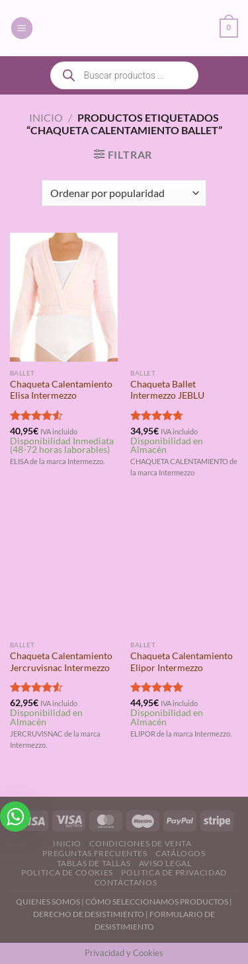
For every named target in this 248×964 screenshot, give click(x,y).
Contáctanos (126, 882)
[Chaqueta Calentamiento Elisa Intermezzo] (64, 297)
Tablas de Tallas (94, 863)
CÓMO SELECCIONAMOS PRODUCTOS (156, 901)
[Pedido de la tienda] (124, 193)
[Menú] (21, 28)
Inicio (46, 117)
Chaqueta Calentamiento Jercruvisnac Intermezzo (61, 662)
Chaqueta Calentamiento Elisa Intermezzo (61, 390)
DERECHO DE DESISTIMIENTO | (91, 914)
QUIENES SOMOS (48, 901)
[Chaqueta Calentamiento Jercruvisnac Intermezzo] (64, 569)
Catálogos (180, 853)
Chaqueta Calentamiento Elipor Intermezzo (181, 662)
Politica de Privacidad (173, 872)
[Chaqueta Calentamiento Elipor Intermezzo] (184, 569)
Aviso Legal (165, 863)
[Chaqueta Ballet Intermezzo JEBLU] (184, 297)
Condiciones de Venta (140, 843)
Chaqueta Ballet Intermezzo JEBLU (167, 390)
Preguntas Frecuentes (94, 853)
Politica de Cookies (67, 872)
